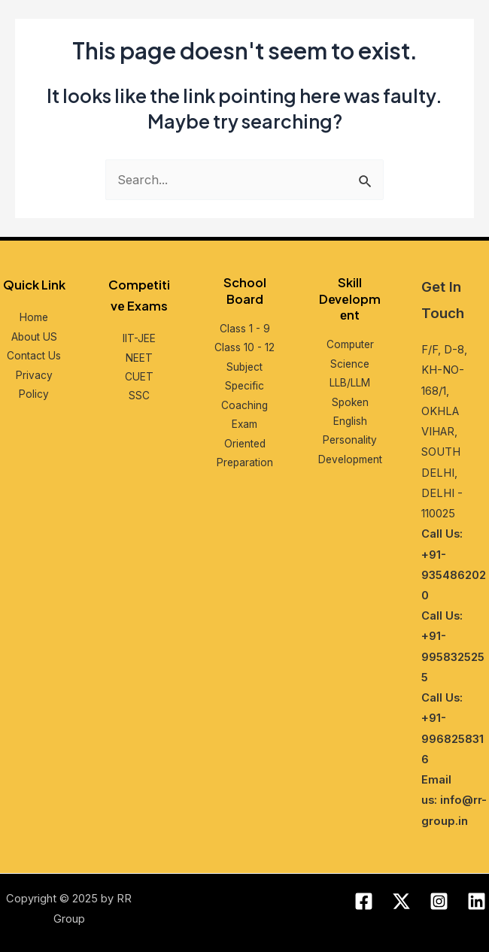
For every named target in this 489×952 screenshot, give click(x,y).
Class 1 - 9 (245, 329)
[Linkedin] (476, 901)
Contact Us (34, 356)
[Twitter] (401, 901)
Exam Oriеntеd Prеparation (245, 443)
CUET (139, 377)
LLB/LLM (350, 383)
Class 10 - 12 (244, 347)
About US (34, 337)
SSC (139, 396)
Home (34, 317)
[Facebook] (363, 901)
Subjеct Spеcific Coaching (244, 386)
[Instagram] (439, 901)
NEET (139, 358)
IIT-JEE (139, 338)
